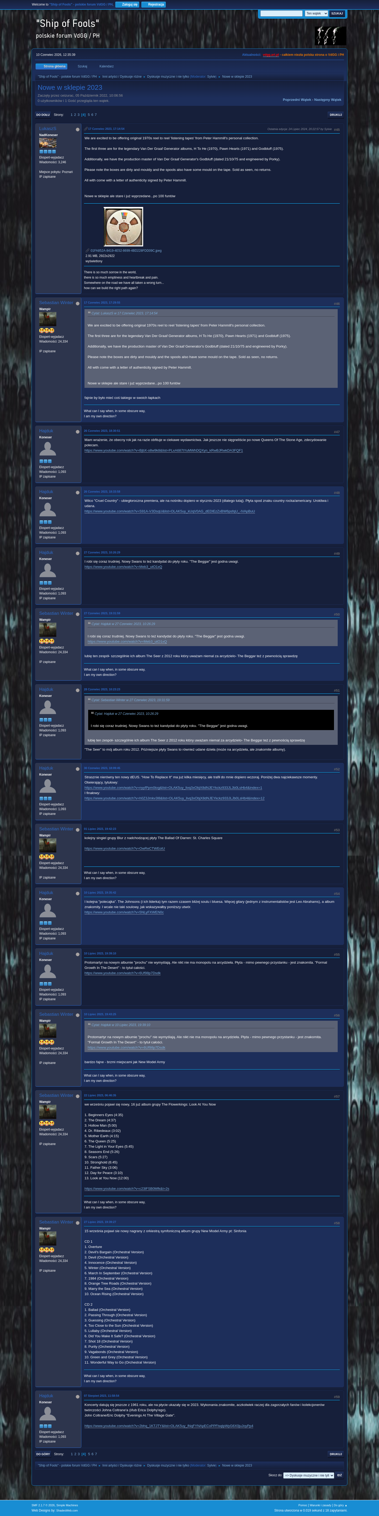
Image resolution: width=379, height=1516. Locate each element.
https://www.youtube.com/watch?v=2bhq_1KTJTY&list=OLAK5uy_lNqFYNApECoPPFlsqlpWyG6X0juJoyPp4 (168, 1426)
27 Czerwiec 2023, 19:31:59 (102, 613)
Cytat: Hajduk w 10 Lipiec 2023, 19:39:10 (121, 1025)
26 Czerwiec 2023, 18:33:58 (102, 491)
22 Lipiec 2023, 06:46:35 (100, 1095)
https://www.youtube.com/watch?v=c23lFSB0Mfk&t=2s (126, 1189)
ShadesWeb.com (67, 1510)
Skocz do (274, 1475)
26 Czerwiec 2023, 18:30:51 (102, 430)
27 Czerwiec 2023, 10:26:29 (102, 552)
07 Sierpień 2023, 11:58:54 (101, 1395)
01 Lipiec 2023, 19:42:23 (100, 828)
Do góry (43, 1454)
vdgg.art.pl (271, 55)
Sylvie (211, 76)
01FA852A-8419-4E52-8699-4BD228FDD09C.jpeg (124, 250)
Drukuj (336, 114)
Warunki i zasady (320, 1505)
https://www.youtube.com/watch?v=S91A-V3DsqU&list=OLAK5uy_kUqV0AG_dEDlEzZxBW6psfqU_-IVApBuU (169, 511)
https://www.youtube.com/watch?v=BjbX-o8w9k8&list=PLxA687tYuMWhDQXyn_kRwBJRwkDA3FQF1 (163, 450)
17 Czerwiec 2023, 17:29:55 (102, 302)
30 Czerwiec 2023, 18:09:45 (102, 768)
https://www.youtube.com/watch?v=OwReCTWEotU (124, 848)
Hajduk (46, 430)
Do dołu (43, 114)
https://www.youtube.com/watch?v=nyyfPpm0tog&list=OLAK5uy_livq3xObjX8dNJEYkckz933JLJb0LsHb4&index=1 (173, 788)
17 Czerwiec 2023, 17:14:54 (106, 128)
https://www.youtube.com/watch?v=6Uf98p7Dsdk (122, 973)
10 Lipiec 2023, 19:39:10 (100, 953)
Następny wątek (327, 100)
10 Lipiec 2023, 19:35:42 (100, 892)
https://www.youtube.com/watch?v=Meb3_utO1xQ (123, 567)
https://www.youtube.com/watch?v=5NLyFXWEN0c (124, 912)
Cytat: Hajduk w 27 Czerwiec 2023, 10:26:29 (123, 624)
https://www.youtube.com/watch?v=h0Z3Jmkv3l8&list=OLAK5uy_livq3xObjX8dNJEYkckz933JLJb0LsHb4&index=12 (174, 798)
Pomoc (302, 1505)
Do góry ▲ (340, 1505)
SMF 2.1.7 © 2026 (43, 1505)
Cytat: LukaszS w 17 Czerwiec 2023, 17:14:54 (124, 313)
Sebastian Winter (56, 302)
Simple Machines (67, 1505)
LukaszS (47, 128)
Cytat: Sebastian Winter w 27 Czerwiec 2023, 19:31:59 (130, 700)
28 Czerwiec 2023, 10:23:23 (102, 689)
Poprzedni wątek (297, 100)
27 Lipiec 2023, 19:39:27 (100, 1221)
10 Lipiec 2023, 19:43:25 (100, 1014)
